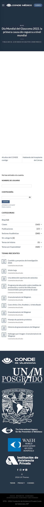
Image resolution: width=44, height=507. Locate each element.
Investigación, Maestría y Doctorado (22, 497)
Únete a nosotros (6, 207)
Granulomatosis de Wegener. (19, 297)
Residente (20, 496)
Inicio (12, 496)
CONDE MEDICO (36, 42)
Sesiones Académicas (10, 233)
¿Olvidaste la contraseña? (8, 205)
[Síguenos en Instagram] (20, 470)
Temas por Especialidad (11, 247)
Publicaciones (7, 229)
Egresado (29, 496)
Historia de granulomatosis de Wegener (24, 327)
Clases (4, 224)
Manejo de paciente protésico (20, 319)
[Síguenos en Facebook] (18, 470)
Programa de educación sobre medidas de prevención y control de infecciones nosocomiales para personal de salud (24, 287)
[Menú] (3, 5)
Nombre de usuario (11, 180)
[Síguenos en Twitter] (23, 470)
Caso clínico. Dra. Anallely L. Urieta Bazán (24, 304)
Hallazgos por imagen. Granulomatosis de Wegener (24, 335)
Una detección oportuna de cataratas (23, 278)
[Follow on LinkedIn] (26, 470)
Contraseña (7, 192)
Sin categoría (7, 238)
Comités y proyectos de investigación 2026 (23, 261)
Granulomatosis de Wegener (19, 312)
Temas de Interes (8, 242)
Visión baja (12, 270)
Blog (22, 25)
